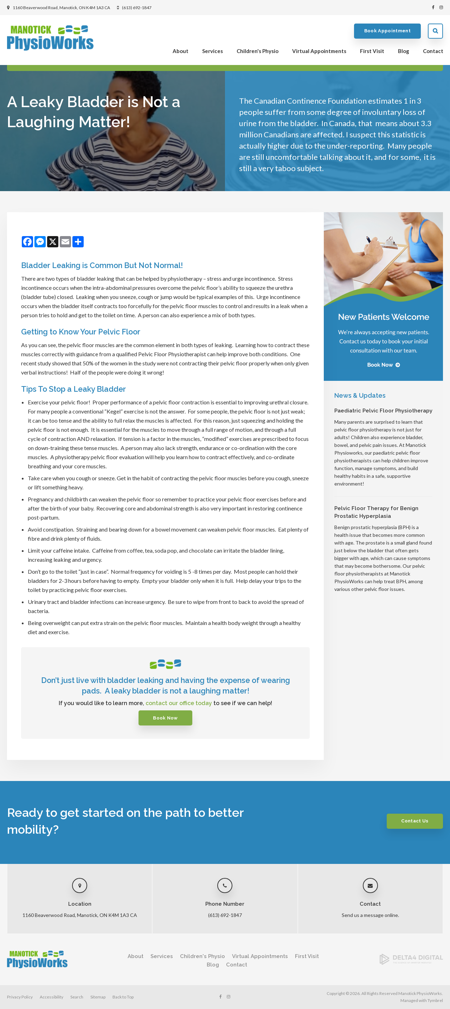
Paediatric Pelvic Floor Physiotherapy (383, 411)
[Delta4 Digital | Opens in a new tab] (411, 962)
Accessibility (51, 997)
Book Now (165, 718)
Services (212, 51)
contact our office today (179, 703)
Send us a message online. (370, 915)
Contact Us (413, 821)
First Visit (372, 51)
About (180, 51)
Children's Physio (257, 51)
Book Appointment (387, 31)
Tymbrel (435, 1000)
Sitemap (97, 997)
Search (435, 31)
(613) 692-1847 (137, 7)
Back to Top (123, 997)
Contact (433, 51)
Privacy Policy (20, 997)
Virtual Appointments (319, 51)
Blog (403, 51)
